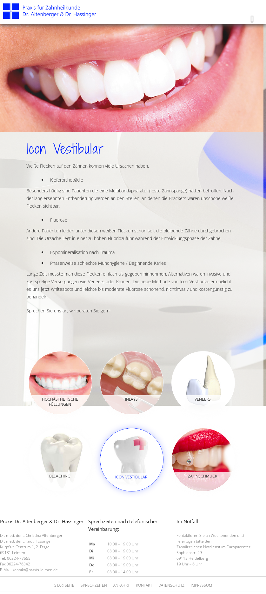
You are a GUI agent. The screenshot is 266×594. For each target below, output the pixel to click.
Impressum (201, 585)
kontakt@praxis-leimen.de (35, 569)
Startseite (64, 585)
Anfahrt (121, 585)
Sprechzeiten (94, 585)
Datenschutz (171, 585)
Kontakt (144, 585)
